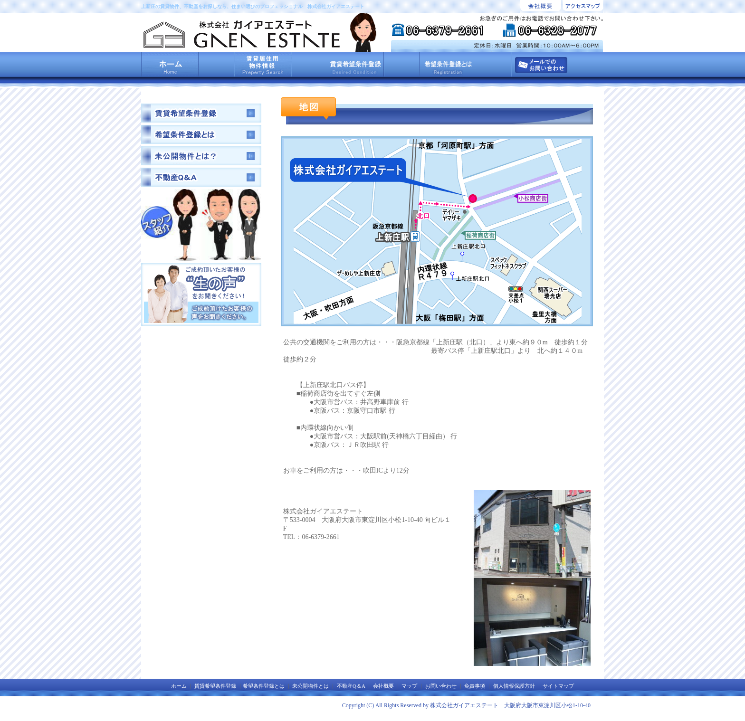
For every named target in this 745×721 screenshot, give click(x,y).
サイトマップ (558, 686)
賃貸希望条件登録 (215, 686)
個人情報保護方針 (514, 686)
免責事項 (474, 686)
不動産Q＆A (351, 686)
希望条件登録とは (264, 686)
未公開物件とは (310, 686)
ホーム (179, 686)
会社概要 (383, 686)
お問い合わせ (441, 686)
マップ (409, 686)
